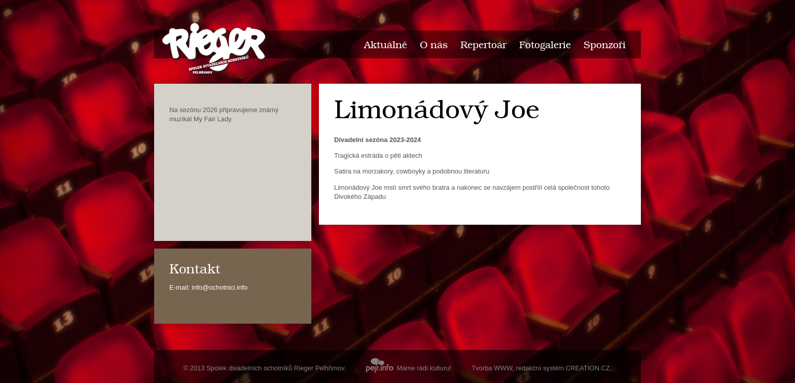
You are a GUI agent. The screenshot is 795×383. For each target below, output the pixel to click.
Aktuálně (385, 45)
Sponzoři (605, 45)
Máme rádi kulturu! (408, 368)
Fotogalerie (545, 45)
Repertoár (483, 45)
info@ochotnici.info (219, 287)
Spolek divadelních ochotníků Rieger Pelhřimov (275, 368)
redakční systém (540, 368)
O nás (434, 45)
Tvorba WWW (492, 368)
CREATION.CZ (588, 368)
